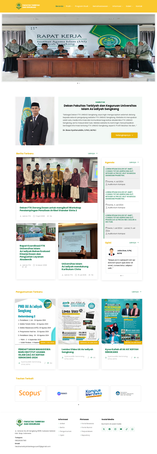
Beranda (59, 6)
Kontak (139, 6)
